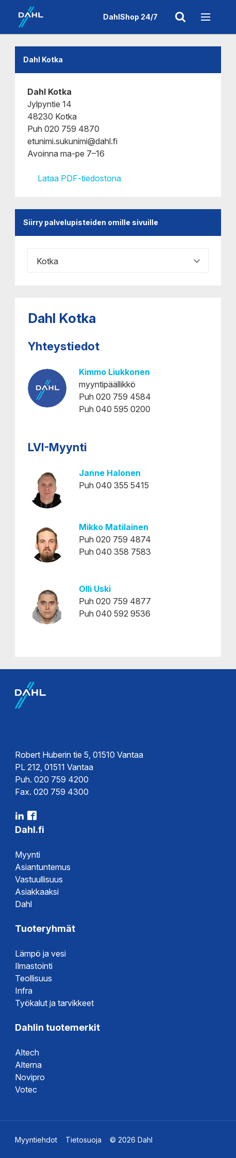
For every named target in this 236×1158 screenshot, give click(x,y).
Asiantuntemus (43, 867)
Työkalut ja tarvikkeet (54, 1003)
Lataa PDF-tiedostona (74, 178)
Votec (26, 1089)
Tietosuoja (83, 1139)
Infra (23, 990)
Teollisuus (33, 978)
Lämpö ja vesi (40, 953)
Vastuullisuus (39, 879)
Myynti (27, 854)
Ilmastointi (34, 966)
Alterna (28, 1065)
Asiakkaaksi (37, 892)
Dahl (23, 904)
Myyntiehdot (36, 1139)
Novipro (30, 1077)
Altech (27, 1052)
